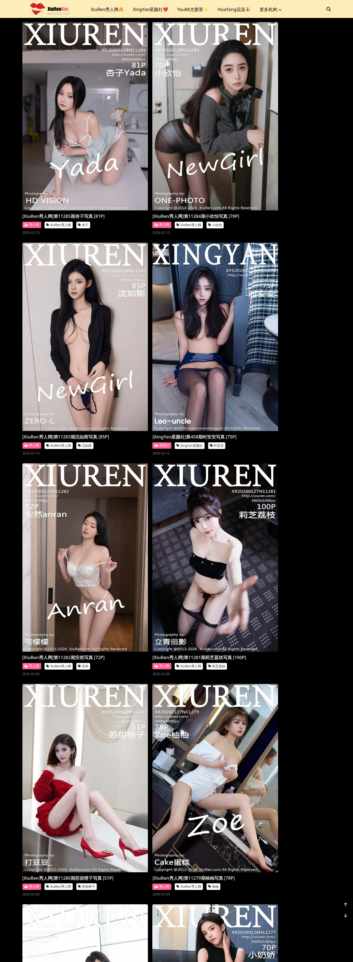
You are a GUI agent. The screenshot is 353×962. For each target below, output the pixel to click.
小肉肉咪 (86, 899)
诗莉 (240, 750)
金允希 (85, 750)
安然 (161, 302)
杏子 (83, 153)
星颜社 (31, 302)
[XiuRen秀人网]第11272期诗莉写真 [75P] (214, 739)
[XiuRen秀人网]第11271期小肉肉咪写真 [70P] (57, 888)
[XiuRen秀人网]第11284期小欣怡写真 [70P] (136, 142)
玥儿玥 (242, 452)
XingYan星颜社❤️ (150, 9)
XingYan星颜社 (59, 302)
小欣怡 (163, 153)
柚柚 (161, 452)
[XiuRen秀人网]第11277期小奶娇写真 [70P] (57, 589)
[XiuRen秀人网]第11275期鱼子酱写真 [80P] (214, 589)
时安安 (86, 302)
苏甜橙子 (86, 452)
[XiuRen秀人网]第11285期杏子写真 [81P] (57, 142)
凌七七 (163, 750)
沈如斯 (242, 153)
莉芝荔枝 (243, 302)
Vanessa (133, 601)
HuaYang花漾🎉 (234, 9)
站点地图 (192, 950)
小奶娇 (85, 601)
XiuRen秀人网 (58, 153)
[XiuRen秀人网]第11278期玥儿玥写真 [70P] (214, 440)
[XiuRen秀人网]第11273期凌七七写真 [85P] (136, 739)
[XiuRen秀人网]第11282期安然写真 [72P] (136, 291)
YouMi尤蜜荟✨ (193, 9)
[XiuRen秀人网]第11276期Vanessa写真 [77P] (136, 589)
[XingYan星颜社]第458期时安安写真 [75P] (58, 291)
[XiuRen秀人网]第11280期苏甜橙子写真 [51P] (57, 440)
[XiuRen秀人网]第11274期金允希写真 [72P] (57, 739)
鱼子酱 (242, 601)
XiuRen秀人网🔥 (107, 9)
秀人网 (31, 153)
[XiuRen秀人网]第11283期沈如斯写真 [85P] (214, 142)
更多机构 (271, 9)
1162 (314, 922)
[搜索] (328, 9)
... (300, 922)
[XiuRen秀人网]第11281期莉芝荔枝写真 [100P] (214, 291)
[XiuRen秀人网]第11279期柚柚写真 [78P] (136, 440)
